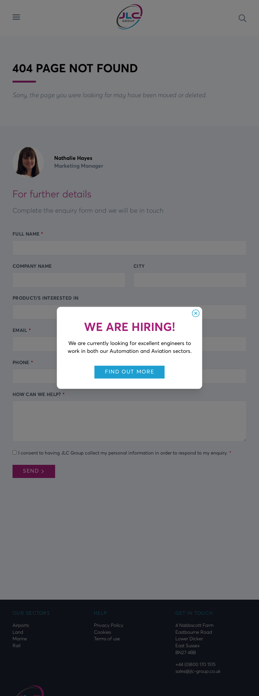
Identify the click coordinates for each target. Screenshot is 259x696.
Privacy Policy (108, 625)
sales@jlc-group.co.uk (198, 671)
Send (34, 471)
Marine (20, 639)
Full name (26, 234)
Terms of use (107, 639)
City (138, 266)
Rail (16, 645)
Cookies (102, 632)
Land (18, 632)
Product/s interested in (45, 298)
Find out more (129, 371)
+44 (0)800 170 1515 (195, 664)
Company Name (32, 266)
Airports (21, 625)
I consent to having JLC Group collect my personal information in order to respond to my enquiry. (123, 453)
